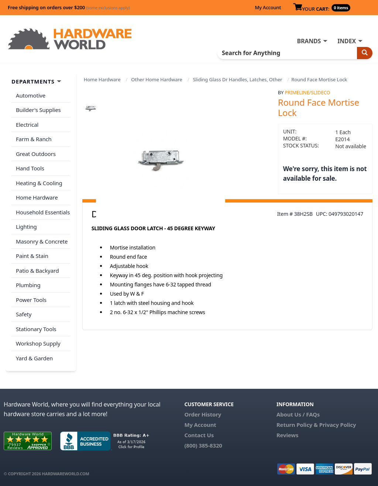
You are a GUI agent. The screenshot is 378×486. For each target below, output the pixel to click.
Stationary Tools (36, 329)
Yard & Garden (34, 358)
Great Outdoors (36, 153)
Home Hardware (102, 79)
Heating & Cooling (39, 183)
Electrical (27, 124)
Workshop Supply (38, 343)
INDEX (346, 41)
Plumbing (28, 285)
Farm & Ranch (34, 139)
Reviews (287, 435)
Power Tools (31, 299)
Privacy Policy (337, 424)
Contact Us (199, 435)
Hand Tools (30, 168)
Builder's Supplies (38, 109)
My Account (268, 7)
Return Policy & (297, 424)
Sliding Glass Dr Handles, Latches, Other (237, 79)
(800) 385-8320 (203, 445)
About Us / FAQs (298, 414)
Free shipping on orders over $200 (69, 7)
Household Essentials (43, 212)
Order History (202, 414)
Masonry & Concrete (42, 241)
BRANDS (309, 41)
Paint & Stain (32, 255)
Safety (23, 314)
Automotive (30, 95)
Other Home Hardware (156, 79)
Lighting (26, 226)
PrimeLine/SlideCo (307, 92)
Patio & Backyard (37, 270)
